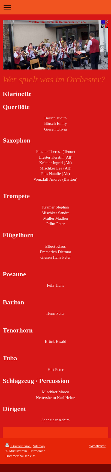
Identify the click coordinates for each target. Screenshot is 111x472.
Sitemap (39, 446)
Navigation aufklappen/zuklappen (55, 7)
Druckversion (18, 446)
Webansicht (97, 446)
